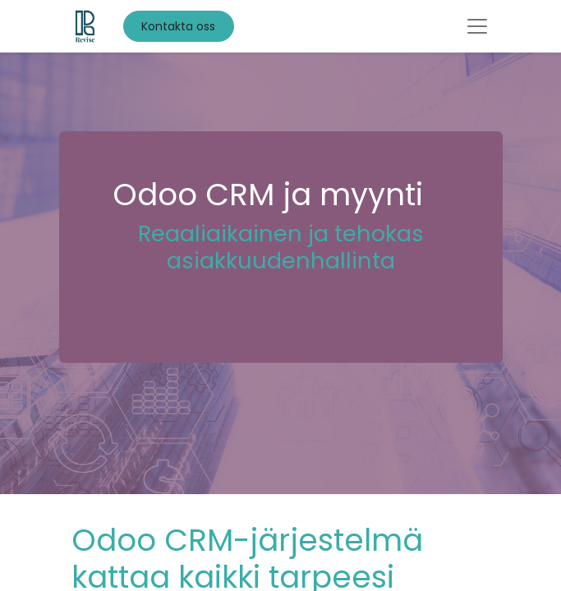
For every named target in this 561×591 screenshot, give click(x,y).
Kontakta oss (178, 26)
